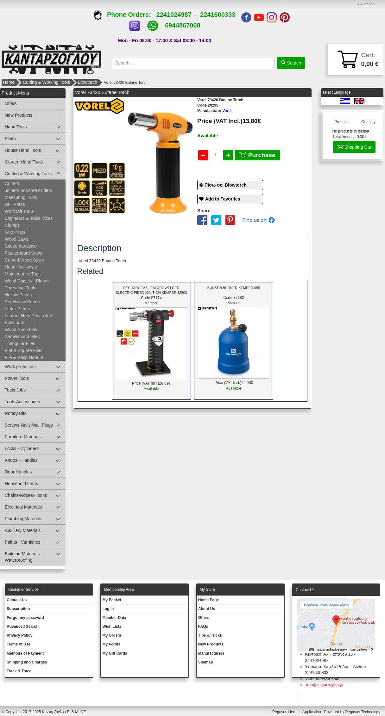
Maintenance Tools (23, 273)
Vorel (214, 110)
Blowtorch (87, 82)
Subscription (18, 609)
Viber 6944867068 (322, 678)
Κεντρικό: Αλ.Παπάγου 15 (329, 654)
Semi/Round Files (22, 336)
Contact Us (17, 600)
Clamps (12, 225)
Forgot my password (25, 617)
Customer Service (23, 589)
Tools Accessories (22, 401)
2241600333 (217, 14)
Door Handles (18, 471)
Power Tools (17, 378)
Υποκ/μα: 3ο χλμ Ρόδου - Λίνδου (335, 666)
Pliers (10, 138)
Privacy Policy (19, 635)
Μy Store (207, 589)
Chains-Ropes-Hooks (26, 495)
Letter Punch (17, 308)
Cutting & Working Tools (46, 82)
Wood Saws (16, 239)
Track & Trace (19, 671)
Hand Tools (16, 126)
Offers (11, 103)
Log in (108, 609)
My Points (111, 644)
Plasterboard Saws (23, 253)
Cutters (12, 183)
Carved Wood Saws (24, 259)
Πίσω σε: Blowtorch (226, 185)
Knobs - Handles (21, 460)
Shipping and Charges (27, 662)
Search (293, 62)
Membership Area (119, 589)
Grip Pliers (15, 232)
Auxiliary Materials (23, 530)
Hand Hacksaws (21, 266)
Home (9, 82)
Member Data (114, 617)
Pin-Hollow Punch (22, 301)
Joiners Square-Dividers (28, 190)
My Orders (111, 635)
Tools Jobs (15, 389)
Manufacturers (211, 653)
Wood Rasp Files (21, 329)
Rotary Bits (15, 413)
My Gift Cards (114, 653)
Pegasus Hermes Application (297, 712)
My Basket (111, 600)
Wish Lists (111, 626)
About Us (206, 609)
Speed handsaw (20, 246)
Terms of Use (18, 644)
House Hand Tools (23, 150)
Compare (368, 4)
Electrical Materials (23, 506)
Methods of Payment (25, 653)
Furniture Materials (23, 436)
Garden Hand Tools (24, 161)
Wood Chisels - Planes (27, 280)
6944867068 (182, 25)
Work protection (20, 366)
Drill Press (15, 204)
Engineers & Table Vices (29, 218)
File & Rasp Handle (24, 357)
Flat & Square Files (23, 350)
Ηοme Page (208, 600)
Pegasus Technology (363, 712)
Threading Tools (20, 287)
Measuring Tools (21, 197)
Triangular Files (20, 343)
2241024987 (174, 14)
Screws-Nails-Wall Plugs (29, 425)
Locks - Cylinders (22, 448)
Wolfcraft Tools (19, 211)
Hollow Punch (18, 294)
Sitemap (205, 662)
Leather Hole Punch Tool (29, 315)
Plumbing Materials (23, 518)
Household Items (21, 483)
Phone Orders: (125, 14)
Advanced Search (23, 626)
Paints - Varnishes (23, 542)
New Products (18, 115)
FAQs (203, 626)
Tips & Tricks (210, 635)
